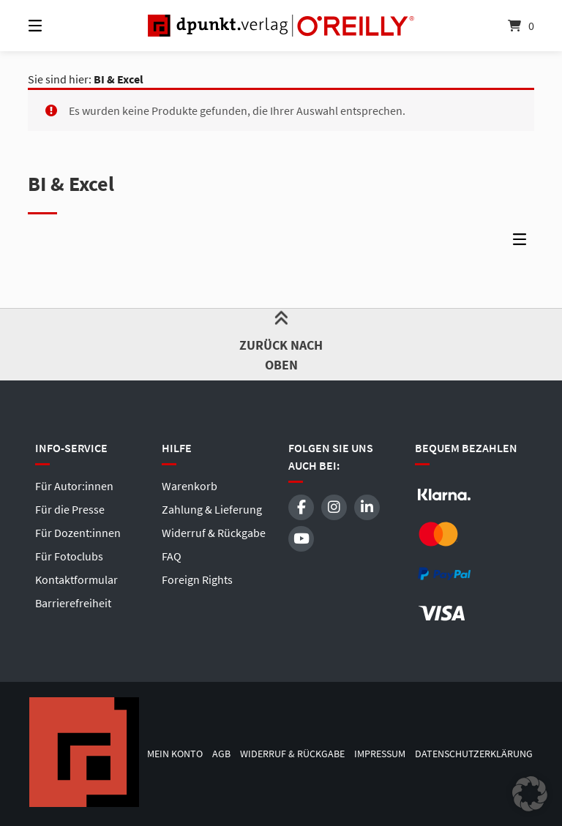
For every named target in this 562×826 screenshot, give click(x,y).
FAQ (171, 556)
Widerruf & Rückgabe (214, 532)
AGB (221, 754)
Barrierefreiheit (73, 603)
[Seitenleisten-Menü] (523, 243)
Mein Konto (175, 754)
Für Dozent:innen (78, 532)
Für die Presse (70, 509)
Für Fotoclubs (69, 556)
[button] (530, 794)
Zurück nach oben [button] (281, 344)
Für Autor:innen (74, 485)
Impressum (379, 754)
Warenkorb (189, 485)
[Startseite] (281, 25)
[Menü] (61, 25)
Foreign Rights (197, 579)
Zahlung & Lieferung (212, 509)
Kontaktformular (76, 579)
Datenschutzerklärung (474, 754)
